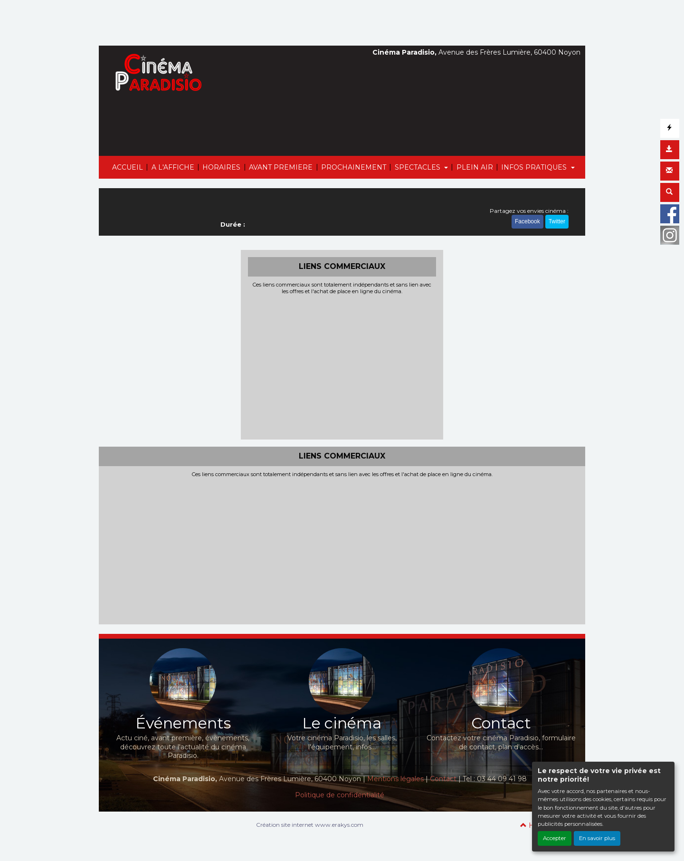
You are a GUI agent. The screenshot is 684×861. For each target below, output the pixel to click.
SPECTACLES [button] (418, 167)
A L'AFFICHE (173, 167)
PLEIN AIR (474, 167)
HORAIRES (221, 167)
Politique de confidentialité (339, 795)
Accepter (554, 838)
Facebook (527, 221)
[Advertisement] (342, 365)
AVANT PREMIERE (281, 167)
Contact (443, 779)
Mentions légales (395, 779)
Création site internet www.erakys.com (309, 824)
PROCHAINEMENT (353, 167)
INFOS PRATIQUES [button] (535, 167)
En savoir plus (597, 838)
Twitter (557, 221)
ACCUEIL (127, 167)
